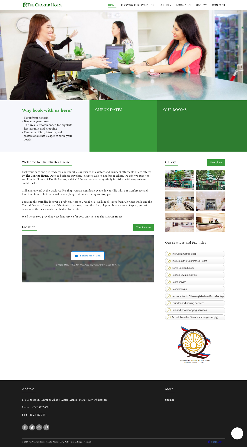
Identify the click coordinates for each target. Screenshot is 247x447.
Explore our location (88, 256)
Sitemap (169, 400)
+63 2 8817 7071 (37, 415)
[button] (237, 433)
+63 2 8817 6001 (41, 407)
